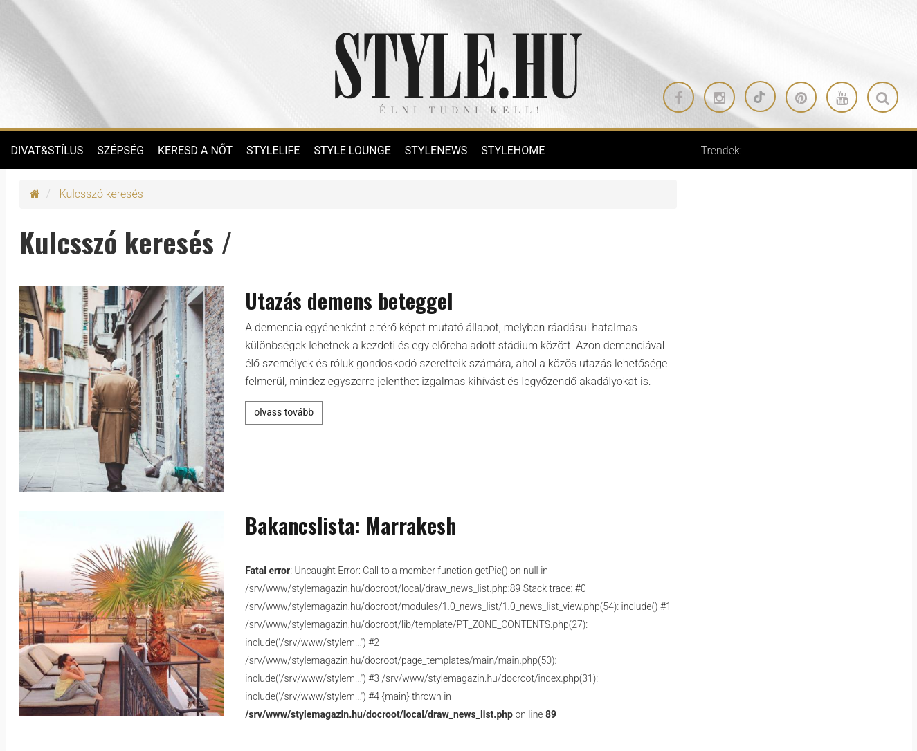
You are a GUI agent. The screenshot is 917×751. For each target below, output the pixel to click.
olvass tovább (284, 412)
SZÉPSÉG (120, 150)
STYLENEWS (436, 150)
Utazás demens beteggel (349, 300)
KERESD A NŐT (195, 150)
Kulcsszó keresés (101, 194)
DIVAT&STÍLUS (47, 150)
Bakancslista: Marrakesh (350, 525)
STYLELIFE (273, 150)
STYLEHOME (513, 150)
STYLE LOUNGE (352, 150)
